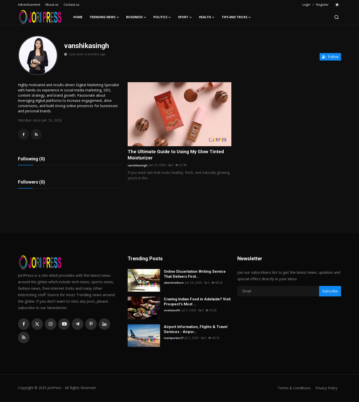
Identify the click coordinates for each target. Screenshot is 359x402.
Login (306, 4)
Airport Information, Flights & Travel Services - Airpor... (195, 330)
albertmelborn (174, 283)
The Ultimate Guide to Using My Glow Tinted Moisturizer (178, 155)
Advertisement (29, 4)
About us (52, 4)
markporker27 (174, 339)
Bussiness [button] (136, 17)
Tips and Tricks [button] (236, 17)
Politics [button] (162, 17)
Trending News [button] (104, 17)
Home (78, 17)
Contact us (72, 4)
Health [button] (207, 17)
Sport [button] (185, 17)
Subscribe (330, 292)
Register (322, 4)
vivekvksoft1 (173, 311)
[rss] (23, 338)
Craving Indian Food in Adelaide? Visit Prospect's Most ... (197, 302)
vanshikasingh (138, 166)
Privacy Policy (325, 388)
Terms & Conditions (292, 388)
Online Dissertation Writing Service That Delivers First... (195, 275)
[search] (336, 17)
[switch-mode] (337, 5)
